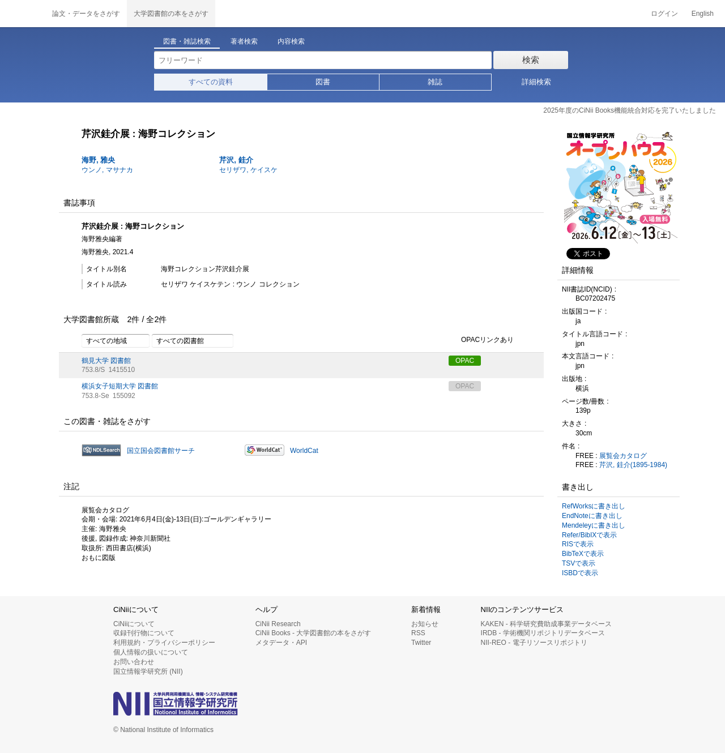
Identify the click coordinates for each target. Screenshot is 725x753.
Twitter (421, 643)
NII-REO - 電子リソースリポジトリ (534, 643)
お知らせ (424, 624)
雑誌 (435, 82)
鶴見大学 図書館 (106, 361)
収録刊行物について (143, 633)
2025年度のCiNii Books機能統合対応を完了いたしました (629, 110)
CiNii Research (278, 624)
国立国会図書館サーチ (161, 451)
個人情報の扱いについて (150, 652)
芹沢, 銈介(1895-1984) (633, 465)
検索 (530, 60)
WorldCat (304, 451)
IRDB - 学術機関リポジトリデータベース (543, 633)
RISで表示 (578, 544)
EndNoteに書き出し (592, 516)
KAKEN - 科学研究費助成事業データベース (546, 624)
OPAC (464, 361)
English (703, 14)
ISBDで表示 (580, 573)
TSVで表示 (578, 563)
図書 (322, 82)
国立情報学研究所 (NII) (148, 671)
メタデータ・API (281, 643)
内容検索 (291, 41)
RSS (418, 633)
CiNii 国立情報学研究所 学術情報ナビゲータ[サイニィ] (22, 13)
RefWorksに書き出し (593, 506)
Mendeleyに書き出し (593, 525)
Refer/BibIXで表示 (589, 535)
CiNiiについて (134, 624)
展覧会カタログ (623, 456)
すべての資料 (211, 82)
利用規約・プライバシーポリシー (164, 643)
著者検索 (244, 41)
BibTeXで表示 (583, 554)
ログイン (664, 14)
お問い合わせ (133, 662)
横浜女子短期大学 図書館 (120, 386)
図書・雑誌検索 (187, 41)
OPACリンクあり (481, 340)
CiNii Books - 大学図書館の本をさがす (313, 633)
